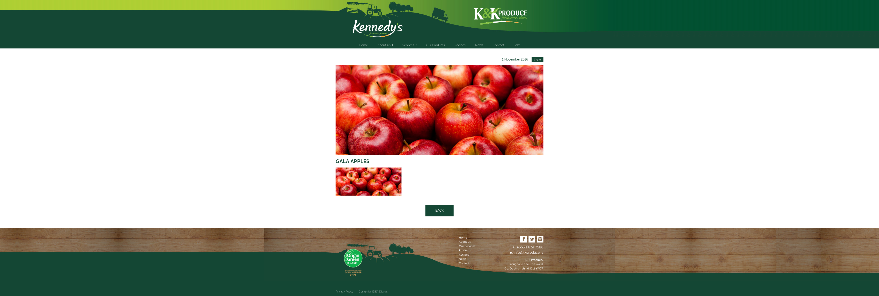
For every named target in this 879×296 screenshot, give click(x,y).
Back (439, 210)
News (479, 45)
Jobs (517, 45)
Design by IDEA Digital (372, 291)
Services (408, 45)
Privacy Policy (344, 291)
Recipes (459, 45)
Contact (498, 45)
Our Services (467, 246)
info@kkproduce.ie (528, 253)
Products (465, 250)
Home (363, 45)
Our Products (435, 45)
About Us (384, 45)
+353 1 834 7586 (529, 247)
